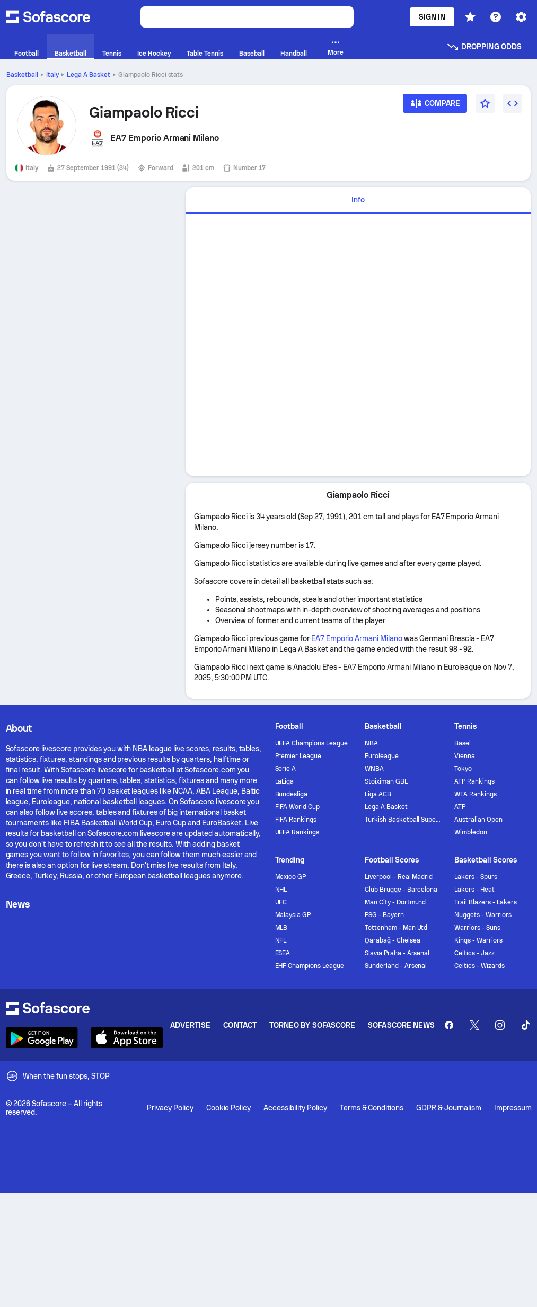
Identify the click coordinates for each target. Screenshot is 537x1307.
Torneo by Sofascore (312, 1025)
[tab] (358, 200)
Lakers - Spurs (475, 877)
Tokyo (463, 768)
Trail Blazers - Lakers (485, 902)
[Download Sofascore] (42, 1037)
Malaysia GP (293, 915)
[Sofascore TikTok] (525, 1025)
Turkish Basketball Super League (403, 819)
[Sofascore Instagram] (500, 1025)
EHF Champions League (310, 966)
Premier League (298, 756)
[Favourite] (485, 103)
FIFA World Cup (297, 807)
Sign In (432, 17)
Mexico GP (290, 877)
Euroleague (382, 756)
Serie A (285, 768)
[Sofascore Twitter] (474, 1025)
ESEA (282, 953)
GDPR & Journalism (448, 1108)
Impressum (513, 1108)
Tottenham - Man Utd (396, 927)
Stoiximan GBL (386, 781)
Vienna (464, 756)
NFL (281, 940)
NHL (281, 889)
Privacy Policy (170, 1108)
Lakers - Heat (474, 889)
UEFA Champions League (311, 743)
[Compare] (435, 107)
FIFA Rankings (296, 819)
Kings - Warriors (478, 940)
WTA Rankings (475, 794)
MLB (281, 927)
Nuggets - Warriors (483, 915)
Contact (240, 1025)
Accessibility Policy (295, 1108)
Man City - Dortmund (395, 902)
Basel (462, 743)
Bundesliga (291, 794)
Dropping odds (484, 46)
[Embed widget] (512, 103)
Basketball (22, 74)
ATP (459, 807)
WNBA (374, 768)
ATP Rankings (474, 781)
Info (358, 199)
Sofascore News (401, 1025)
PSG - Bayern (384, 915)
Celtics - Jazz (474, 953)
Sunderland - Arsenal (396, 966)
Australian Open (478, 819)
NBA (371, 743)
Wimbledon (470, 832)
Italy (52, 74)
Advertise (190, 1025)
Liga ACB (378, 794)
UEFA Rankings (297, 832)
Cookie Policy (228, 1108)
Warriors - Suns (477, 927)
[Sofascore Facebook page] (449, 1025)
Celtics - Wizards (479, 966)
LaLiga (284, 781)
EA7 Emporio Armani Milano (356, 638)
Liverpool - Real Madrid (399, 877)
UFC (281, 902)
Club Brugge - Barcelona (401, 889)
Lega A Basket (88, 74)
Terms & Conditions (372, 1108)
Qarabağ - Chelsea (392, 940)
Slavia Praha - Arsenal (397, 953)
